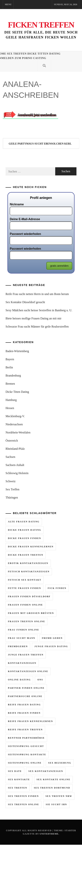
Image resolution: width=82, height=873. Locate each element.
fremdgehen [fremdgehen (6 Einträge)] (18, 646)
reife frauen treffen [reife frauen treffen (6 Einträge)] (25, 729)
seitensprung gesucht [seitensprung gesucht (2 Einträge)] (26, 746)
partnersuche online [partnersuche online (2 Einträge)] (25, 696)
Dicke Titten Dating (44, 53)
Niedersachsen (14, 424)
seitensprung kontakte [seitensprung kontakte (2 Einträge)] (27, 754)
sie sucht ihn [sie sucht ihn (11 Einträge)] (56, 804)
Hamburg (11, 399)
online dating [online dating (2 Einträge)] (19, 679)
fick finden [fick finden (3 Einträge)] (57, 588)
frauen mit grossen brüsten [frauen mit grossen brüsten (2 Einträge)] (31, 613)
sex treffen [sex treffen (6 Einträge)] (17, 787)
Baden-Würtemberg (17, 351)
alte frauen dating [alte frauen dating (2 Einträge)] (24, 521)
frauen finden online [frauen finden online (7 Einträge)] (25, 605)
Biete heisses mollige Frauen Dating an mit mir (34, 318)
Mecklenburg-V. (15, 416)
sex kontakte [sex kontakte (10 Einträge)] (19, 779)
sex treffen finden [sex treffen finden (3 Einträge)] (23, 796)
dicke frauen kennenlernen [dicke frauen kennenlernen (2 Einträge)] (31, 546)
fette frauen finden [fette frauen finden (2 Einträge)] (24, 588)
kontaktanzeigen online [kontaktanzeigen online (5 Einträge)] (28, 671)
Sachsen (10, 456)
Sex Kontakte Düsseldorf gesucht (25, 302)
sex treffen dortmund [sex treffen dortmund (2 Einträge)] (52, 787)
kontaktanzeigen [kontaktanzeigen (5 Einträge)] (22, 663)
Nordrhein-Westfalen (18, 432)
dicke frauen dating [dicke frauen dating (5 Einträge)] (24, 530)
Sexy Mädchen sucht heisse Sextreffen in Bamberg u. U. (39, 310)
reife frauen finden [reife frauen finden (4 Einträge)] (24, 713)
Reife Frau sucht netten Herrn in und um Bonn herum (37, 294)
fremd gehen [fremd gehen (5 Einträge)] (52, 638)
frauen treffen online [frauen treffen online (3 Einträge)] (26, 621)
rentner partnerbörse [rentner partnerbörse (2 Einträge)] (26, 738)
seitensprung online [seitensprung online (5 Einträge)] (25, 763)
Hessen (10, 408)
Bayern (10, 359)
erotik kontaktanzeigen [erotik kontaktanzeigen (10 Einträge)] (28, 563)
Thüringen (12, 497)
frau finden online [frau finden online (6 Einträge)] (23, 629)
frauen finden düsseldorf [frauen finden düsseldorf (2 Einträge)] (29, 596)
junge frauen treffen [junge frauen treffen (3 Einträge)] (25, 654)
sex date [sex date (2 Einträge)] (15, 771)
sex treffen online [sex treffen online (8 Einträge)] (23, 804)
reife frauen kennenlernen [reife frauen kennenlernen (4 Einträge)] (30, 721)
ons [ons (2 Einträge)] (40, 679)
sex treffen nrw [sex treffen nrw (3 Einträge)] (58, 796)
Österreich (12, 440)
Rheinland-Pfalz (15, 448)
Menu (8, 4)
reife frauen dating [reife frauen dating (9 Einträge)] (24, 704)
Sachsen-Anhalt (15, 465)
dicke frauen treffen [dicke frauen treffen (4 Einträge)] (25, 555)
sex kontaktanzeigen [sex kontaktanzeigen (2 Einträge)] (45, 771)
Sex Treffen (17, 53)
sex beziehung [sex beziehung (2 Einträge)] (59, 763)
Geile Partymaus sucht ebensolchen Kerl (40, 143)
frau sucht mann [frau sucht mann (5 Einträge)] (21, 638)
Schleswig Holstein (17, 473)
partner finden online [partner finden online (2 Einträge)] (26, 688)
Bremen (10, 383)
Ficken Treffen (41, 24)
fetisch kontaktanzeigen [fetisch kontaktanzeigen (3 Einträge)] (28, 571)
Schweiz (11, 481)
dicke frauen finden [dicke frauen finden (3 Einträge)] (24, 538)
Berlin (9, 367)
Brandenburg (13, 375)
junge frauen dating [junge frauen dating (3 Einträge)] (51, 646)
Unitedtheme (49, 834)
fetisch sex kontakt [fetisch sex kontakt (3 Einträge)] (24, 580)
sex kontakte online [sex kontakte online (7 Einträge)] (53, 779)
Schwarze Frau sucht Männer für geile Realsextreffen (37, 326)
